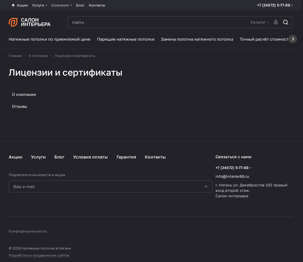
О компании (24, 94)
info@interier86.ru (232, 176)
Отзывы (19, 106)
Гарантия (126, 157)
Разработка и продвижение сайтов (39, 255)
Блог (59, 157)
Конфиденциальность (28, 231)
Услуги (38, 157)
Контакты (155, 157)
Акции (15, 157)
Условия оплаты (90, 157)
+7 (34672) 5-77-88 (273, 5)
